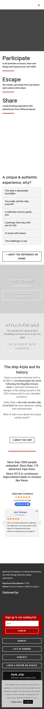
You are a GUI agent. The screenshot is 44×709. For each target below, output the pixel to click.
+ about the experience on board (22, 256)
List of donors (22, 649)
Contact (22, 657)
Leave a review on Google (22, 665)
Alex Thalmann (20, 512)
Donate (22, 641)
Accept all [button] (28, 702)
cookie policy (16, 702)
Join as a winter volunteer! (22, 295)
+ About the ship (22, 440)
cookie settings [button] (18, 694)
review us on (22, 504)
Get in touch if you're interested (22, 346)
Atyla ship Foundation (22, 493)
